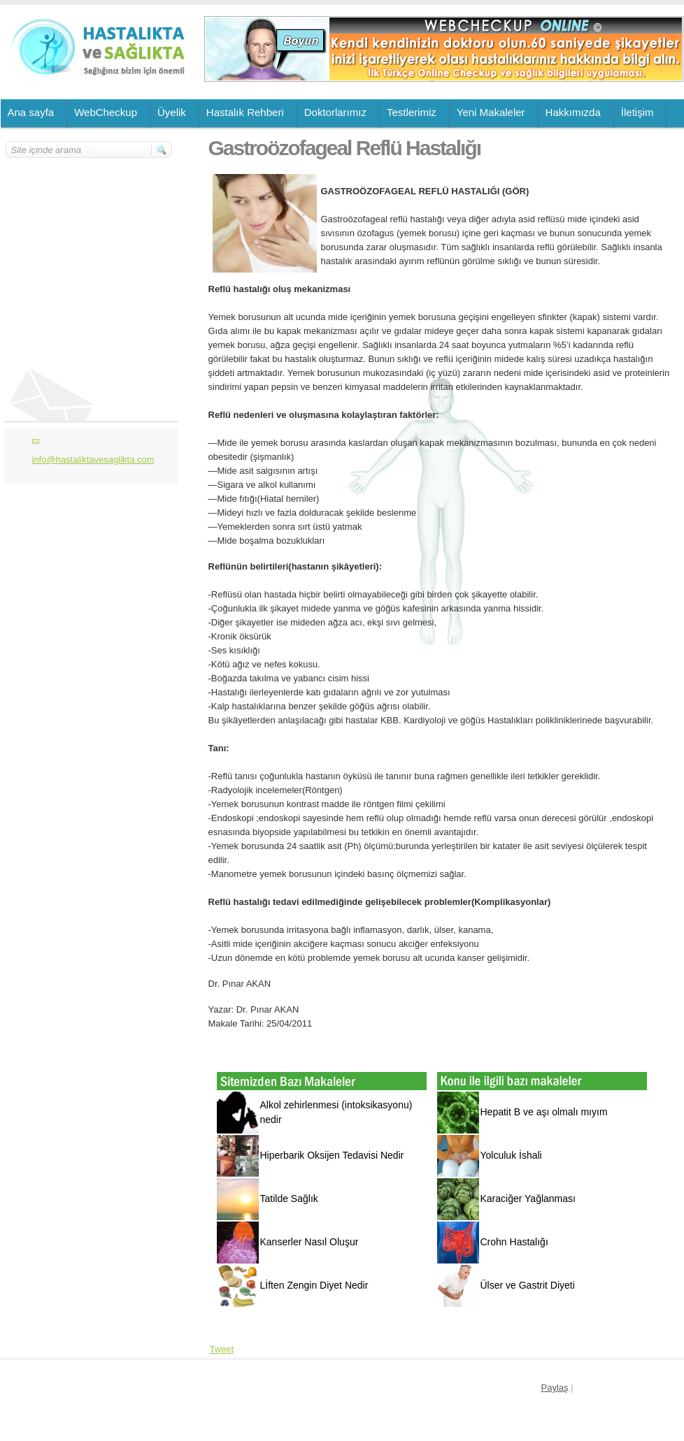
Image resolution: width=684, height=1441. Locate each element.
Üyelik (171, 112)
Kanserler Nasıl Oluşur (309, 1241)
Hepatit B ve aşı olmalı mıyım (544, 1111)
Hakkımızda (573, 112)
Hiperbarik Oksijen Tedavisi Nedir (332, 1155)
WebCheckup (105, 112)
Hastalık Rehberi (245, 112)
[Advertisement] (89, 242)
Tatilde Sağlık (289, 1198)
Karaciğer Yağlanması (528, 1198)
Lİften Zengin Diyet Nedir (314, 1285)
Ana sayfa (31, 112)
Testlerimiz (411, 112)
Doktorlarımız (335, 112)
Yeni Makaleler (491, 112)
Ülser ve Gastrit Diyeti (527, 1285)
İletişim (637, 112)
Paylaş (555, 1387)
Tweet (222, 1349)
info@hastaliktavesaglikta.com (93, 459)
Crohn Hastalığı (514, 1241)
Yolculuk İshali (511, 1155)
